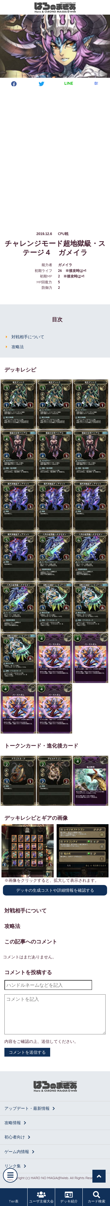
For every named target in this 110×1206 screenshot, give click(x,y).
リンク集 (15, 1166)
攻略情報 (15, 1122)
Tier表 (13, 1197)
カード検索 (96, 1197)
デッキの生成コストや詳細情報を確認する (55, 890)
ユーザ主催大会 (41, 1197)
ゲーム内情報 (19, 1151)
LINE (68, 83)
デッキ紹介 (68, 1197)
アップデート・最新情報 (29, 1108)
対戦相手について (27, 336)
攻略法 (17, 346)
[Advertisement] (55, 153)
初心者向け (17, 1137)
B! (96, 83)
